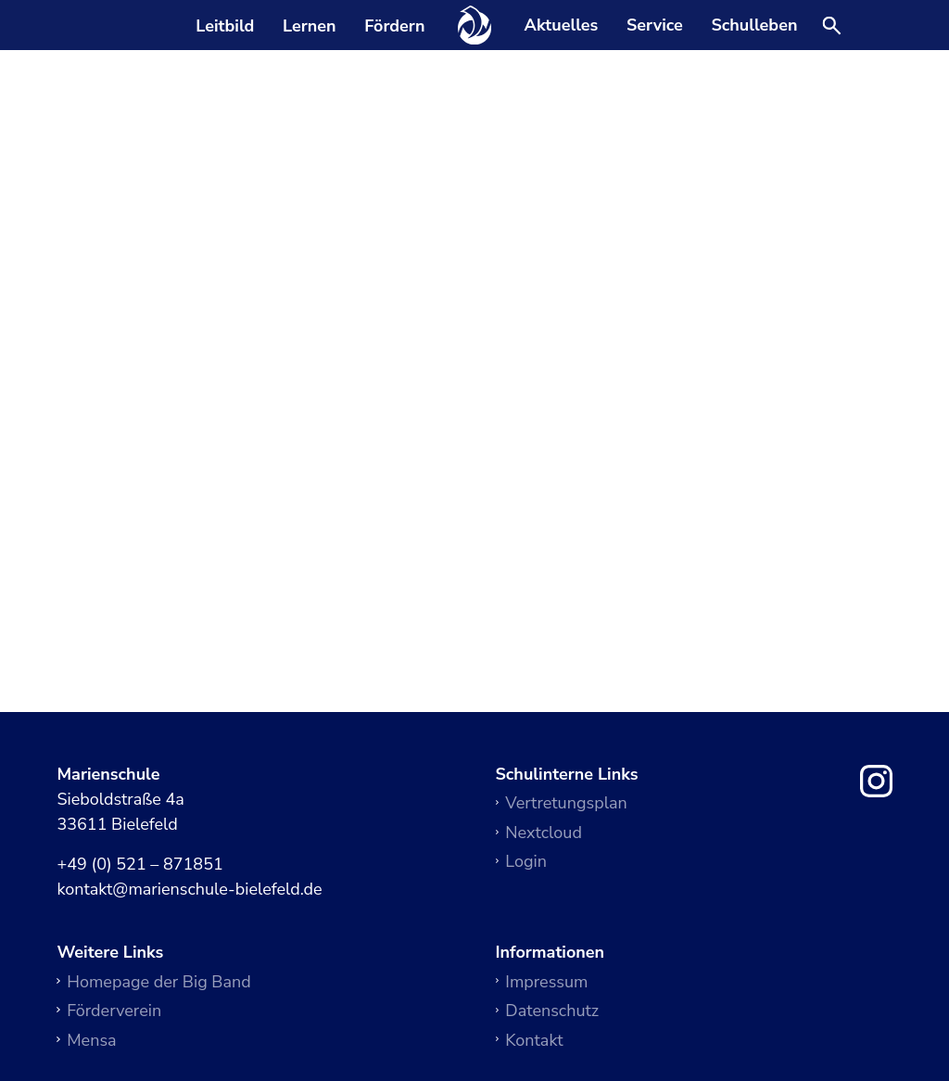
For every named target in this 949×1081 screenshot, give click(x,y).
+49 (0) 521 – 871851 (139, 865)
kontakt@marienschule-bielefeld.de (189, 890)
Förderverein (114, 1010)
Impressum (546, 982)
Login (526, 861)
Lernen (309, 26)
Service (654, 26)
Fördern (394, 26)
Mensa (91, 1040)
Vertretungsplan (565, 803)
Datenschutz (552, 1010)
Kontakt (534, 1040)
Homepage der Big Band (159, 982)
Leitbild (225, 26)
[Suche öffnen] (832, 27)
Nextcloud (543, 832)
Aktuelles (562, 26)
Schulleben (754, 26)
